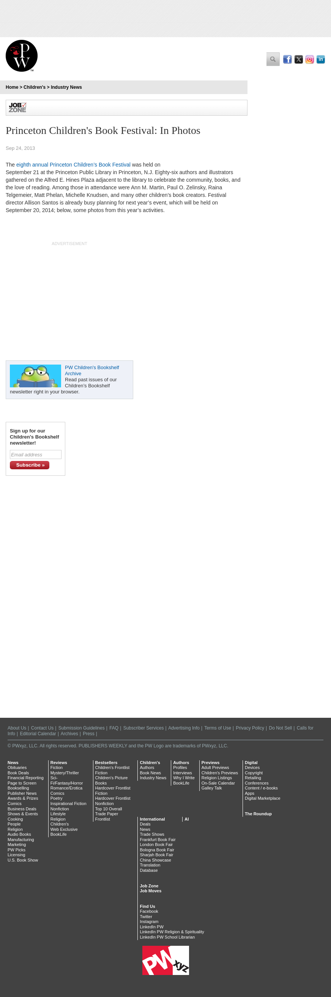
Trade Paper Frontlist (106, 816)
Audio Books (19, 834)
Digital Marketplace (263, 798)
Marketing (17, 844)
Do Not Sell (280, 728)
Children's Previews (220, 773)
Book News (150, 773)
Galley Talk (212, 788)
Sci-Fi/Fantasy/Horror (66, 780)
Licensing (16, 854)
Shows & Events (23, 813)
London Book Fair (156, 844)
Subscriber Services (143, 728)
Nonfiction (59, 809)
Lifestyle (58, 813)
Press (89, 733)
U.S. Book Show (23, 860)
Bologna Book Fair (157, 850)
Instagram (149, 921)
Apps (249, 793)
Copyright (254, 773)
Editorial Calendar (38, 733)
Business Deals (22, 809)
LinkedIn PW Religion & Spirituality (172, 931)
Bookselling (18, 788)
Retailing (253, 777)
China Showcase (155, 860)
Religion (15, 829)
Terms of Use (217, 728)
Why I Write (184, 777)
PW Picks (16, 850)
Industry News (66, 87)
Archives (69, 733)
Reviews (58, 762)
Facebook (149, 911)
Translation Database (150, 868)
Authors (147, 767)
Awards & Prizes (23, 798)
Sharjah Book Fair (156, 854)
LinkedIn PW (151, 927)
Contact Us (42, 728)
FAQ (113, 728)
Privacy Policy (250, 728)
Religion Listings (217, 777)
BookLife (58, 834)
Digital (251, 762)
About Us (17, 728)
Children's (35, 87)
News (13, 762)
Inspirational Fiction (68, 803)
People (14, 824)
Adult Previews (215, 767)
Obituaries (17, 767)
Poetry (56, 798)
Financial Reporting (26, 777)
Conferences (256, 783)
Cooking (15, 819)
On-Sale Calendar (218, 783)
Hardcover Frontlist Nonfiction (113, 801)
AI (186, 819)
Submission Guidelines (81, 728)
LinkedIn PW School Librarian (167, 937)
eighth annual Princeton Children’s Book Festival (73, 165)
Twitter (146, 916)
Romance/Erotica (66, 788)
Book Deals (18, 773)
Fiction (56, 767)
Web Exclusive (64, 829)
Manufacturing (21, 839)
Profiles (180, 767)
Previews (211, 762)
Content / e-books (261, 788)
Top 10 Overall (108, 809)
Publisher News (22, 793)
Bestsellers (106, 762)
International (152, 819)
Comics (15, 803)
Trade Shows (152, 834)
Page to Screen (22, 783)
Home (12, 87)
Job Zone (149, 886)
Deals (145, 824)
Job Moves (150, 890)
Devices (252, 767)
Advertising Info (184, 728)
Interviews (182, 773)
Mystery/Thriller (64, 773)
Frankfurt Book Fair (157, 839)
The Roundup (258, 813)
